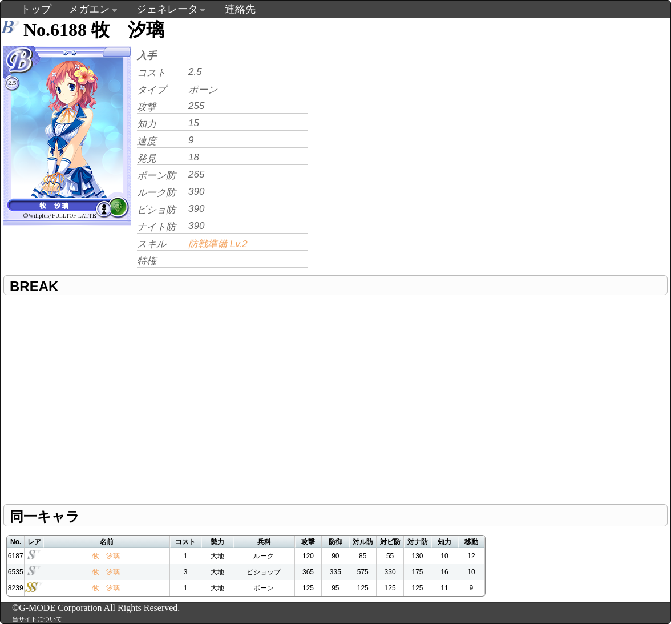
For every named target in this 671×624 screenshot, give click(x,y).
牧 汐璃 (106, 556)
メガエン (89, 9)
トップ (36, 9)
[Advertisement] (407, 123)
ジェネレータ (167, 9)
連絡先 (240, 9)
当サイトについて (37, 618)
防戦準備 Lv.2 (218, 244)
